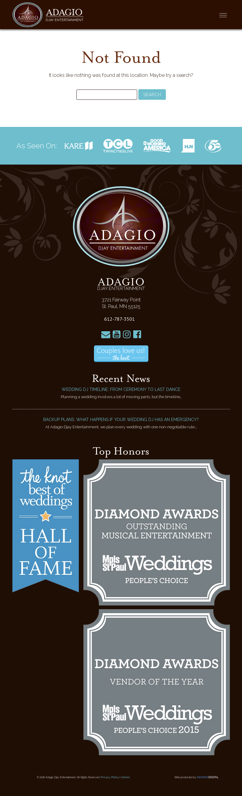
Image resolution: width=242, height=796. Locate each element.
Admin (125, 777)
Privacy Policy (110, 777)
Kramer (208, 777)
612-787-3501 (119, 319)
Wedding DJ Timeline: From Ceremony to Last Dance (121, 389)
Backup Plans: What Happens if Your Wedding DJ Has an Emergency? (121, 419)
